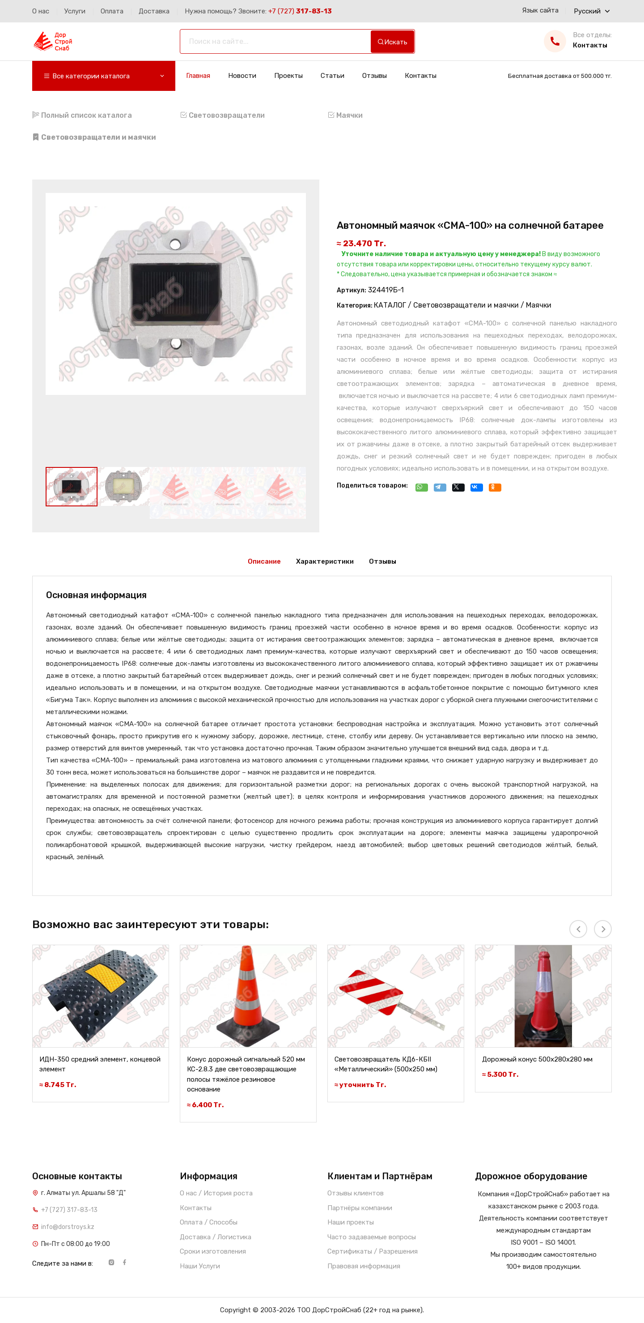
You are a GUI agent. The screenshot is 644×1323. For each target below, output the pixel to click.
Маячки (345, 115)
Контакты (420, 76)
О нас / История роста (216, 1193)
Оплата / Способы (208, 1222)
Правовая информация (363, 1266)
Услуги (74, 11)
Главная (198, 76)
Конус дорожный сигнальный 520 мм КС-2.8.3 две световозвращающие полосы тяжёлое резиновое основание (246, 1074)
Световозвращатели (222, 115)
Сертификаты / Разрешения (372, 1251)
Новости (242, 76)
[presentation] (578, 929)
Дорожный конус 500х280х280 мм (537, 1059)
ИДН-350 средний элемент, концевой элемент (100, 1064)
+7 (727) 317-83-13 (69, 1210)
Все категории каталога (104, 76)
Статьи (332, 76)
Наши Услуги (200, 1266)
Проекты (288, 76)
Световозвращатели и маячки (466, 305)
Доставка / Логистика (215, 1237)
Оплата (112, 11)
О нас (40, 11)
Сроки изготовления (213, 1251)
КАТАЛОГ (390, 305)
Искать (392, 42)
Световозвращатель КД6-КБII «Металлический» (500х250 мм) (386, 1064)
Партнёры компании (359, 1208)
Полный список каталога (82, 115)
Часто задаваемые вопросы (371, 1237)
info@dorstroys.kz (67, 1227)
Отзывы (374, 76)
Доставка (154, 11)
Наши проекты (350, 1222)
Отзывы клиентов (355, 1193)
